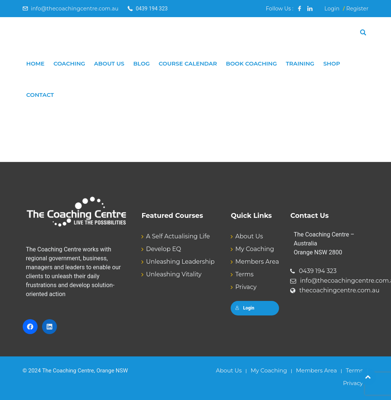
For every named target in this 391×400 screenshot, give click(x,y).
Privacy (245, 287)
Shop (331, 63)
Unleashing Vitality (173, 274)
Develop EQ (163, 249)
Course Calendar (188, 63)
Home (35, 63)
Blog (141, 63)
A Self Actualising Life (178, 236)
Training (300, 63)
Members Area (257, 261)
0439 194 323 (317, 270)
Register (357, 8)
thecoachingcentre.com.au (339, 290)
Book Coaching (251, 63)
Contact (40, 94)
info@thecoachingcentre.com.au (75, 8)
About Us (109, 63)
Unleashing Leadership (180, 261)
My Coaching (254, 249)
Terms (244, 274)
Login (332, 8)
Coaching (69, 63)
